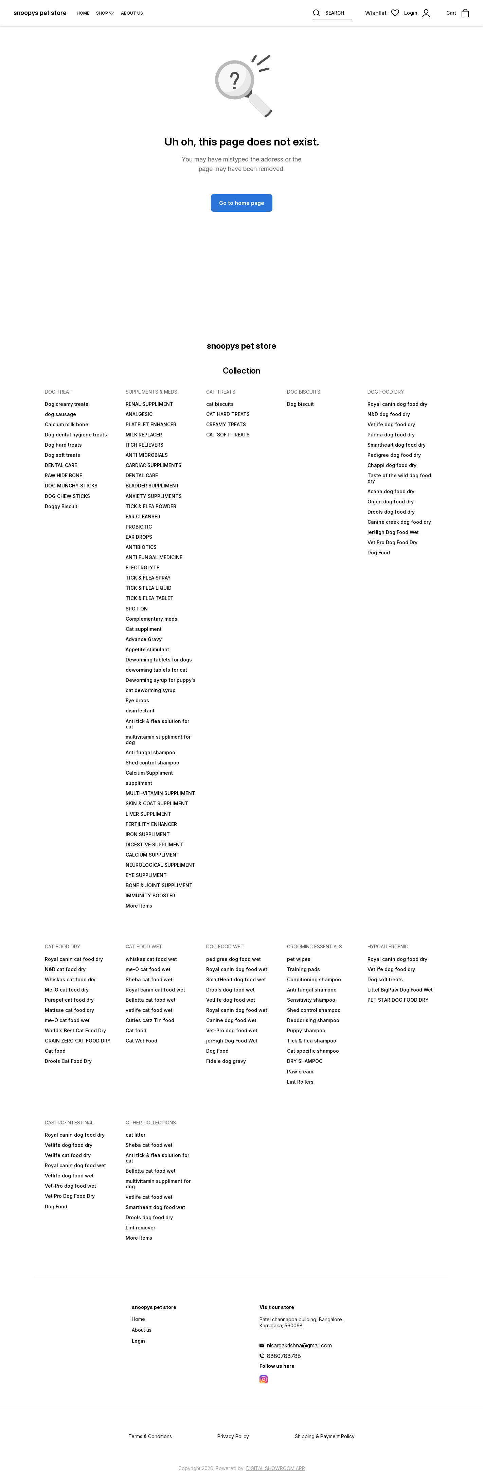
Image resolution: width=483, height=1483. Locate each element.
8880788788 (284, 1356)
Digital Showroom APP (275, 1468)
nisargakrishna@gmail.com (299, 1345)
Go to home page (241, 203)
